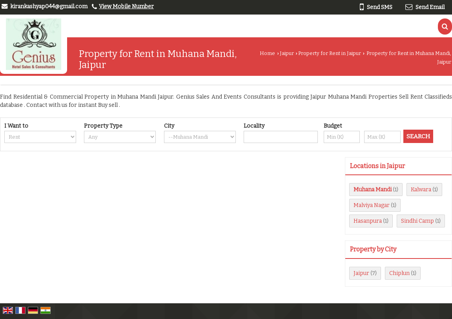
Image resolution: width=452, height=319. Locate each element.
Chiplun (399, 273)
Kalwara (421, 189)
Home (267, 53)
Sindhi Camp (417, 221)
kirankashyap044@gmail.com (48, 6)
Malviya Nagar (372, 205)
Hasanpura (368, 221)
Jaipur (287, 53)
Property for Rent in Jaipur (329, 53)
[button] (126, 6)
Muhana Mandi (373, 189)
